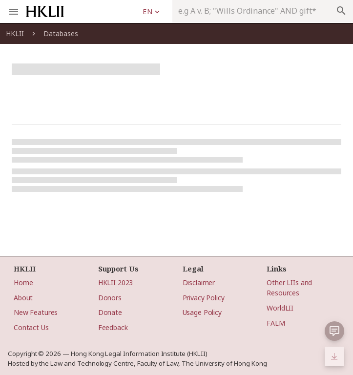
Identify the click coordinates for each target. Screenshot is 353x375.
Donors (110, 297)
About (23, 297)
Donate (110, 312)
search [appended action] (341, 11)
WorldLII (280, 307)
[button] (334, 331)
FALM (276, 323)
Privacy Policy (204, 297)
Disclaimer (199, 282)
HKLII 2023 (115, 282)
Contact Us (31, 327)
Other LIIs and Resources (289, 287)
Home (23, 282)
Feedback (113, 327)
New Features (36, 312)
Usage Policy (202, 312)
